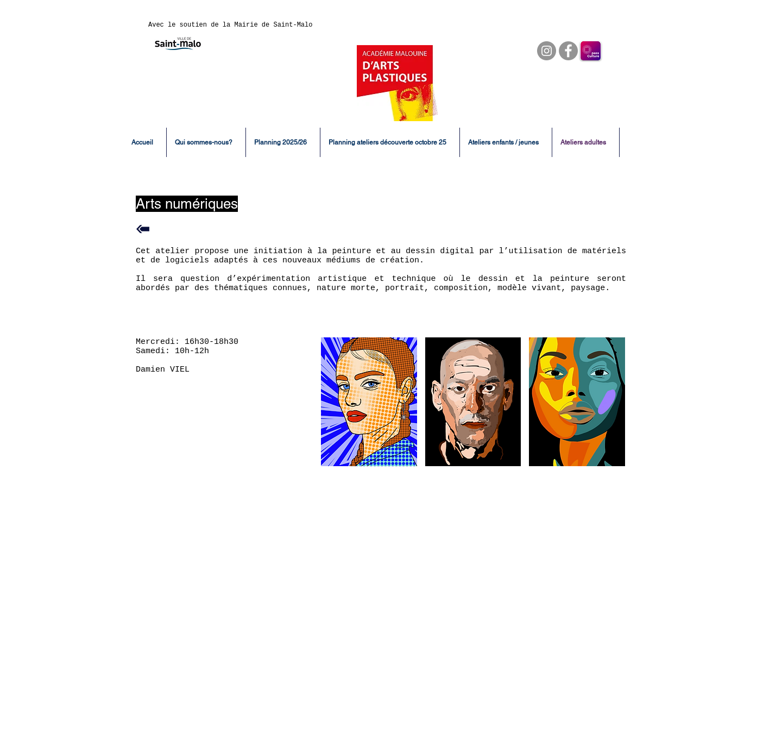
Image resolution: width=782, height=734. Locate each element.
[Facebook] (568, 50)
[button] (369, 401)
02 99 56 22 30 (547, 678)
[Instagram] (546, 50)
